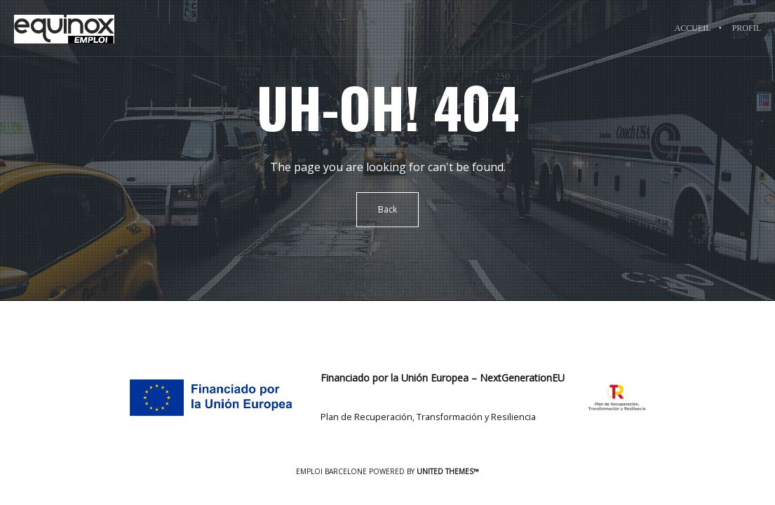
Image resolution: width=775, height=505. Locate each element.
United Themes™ (448, 471)
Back (387, 209)
